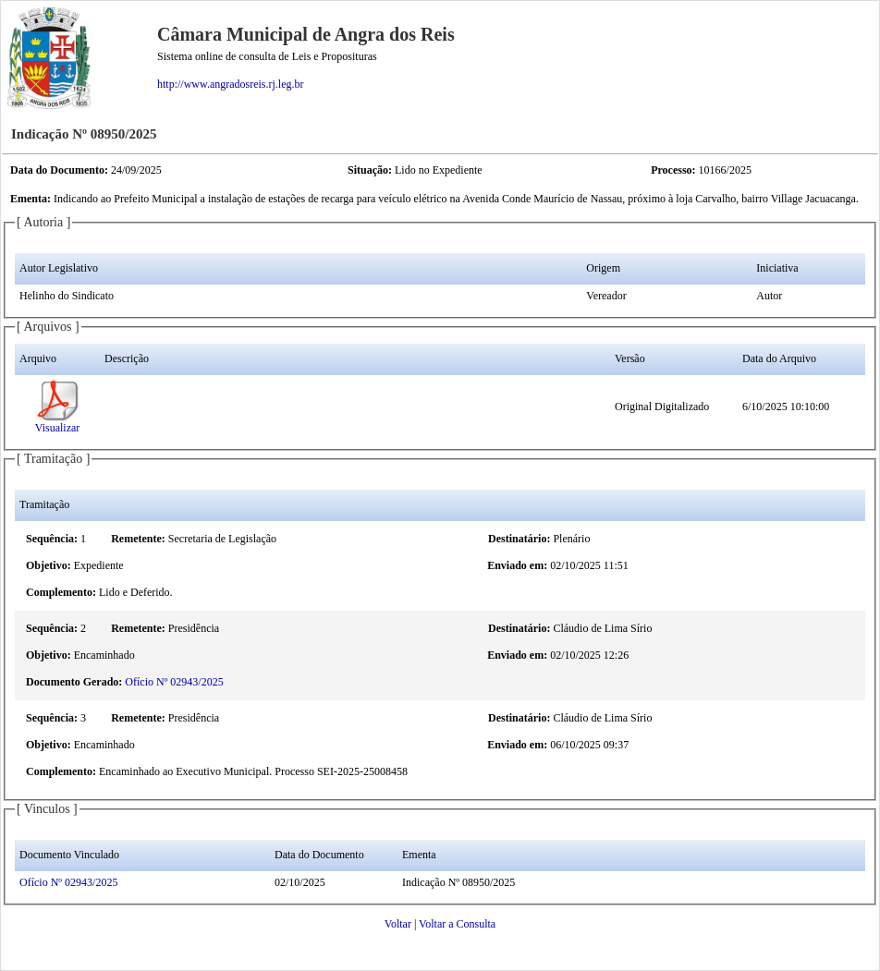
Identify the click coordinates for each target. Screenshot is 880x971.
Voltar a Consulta (457, 923)
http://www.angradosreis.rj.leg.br (230, 84)
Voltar (398, 923)
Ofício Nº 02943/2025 (174, 681)
